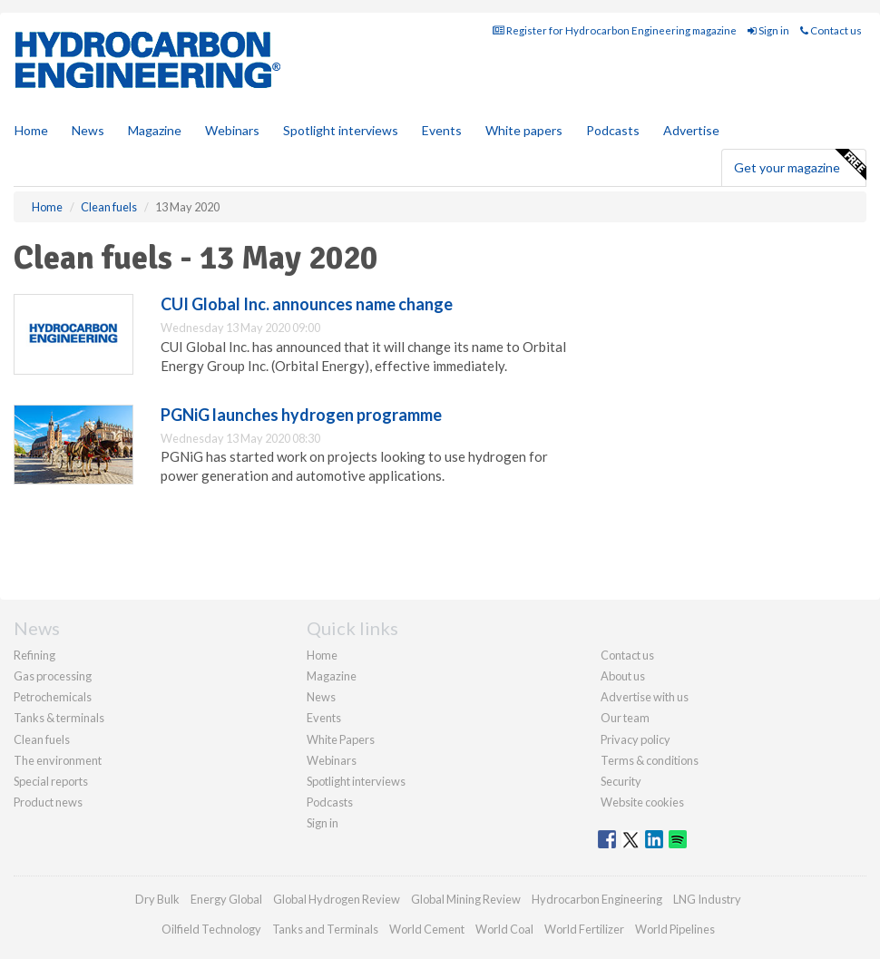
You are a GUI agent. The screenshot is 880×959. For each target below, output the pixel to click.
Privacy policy (635, 739)
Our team (625, 717)
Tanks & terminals (59, 717)
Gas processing (53, 676)
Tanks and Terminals (325, 929)
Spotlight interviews (340, 130)
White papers (523, 130)
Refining (34, 655)
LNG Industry (707, 899)
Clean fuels (42, 739)
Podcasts (613, 130)
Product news (48, 802)
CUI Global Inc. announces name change (307, 304)
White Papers (341, 739)
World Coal (504, 929)
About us (623, 676)
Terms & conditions (650, 760)
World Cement (426, 929)
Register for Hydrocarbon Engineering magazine (615, 30)
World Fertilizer (584, 929)
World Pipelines (675, 929)
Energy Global (226, 899)
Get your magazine (799, 165)
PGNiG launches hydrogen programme (301, 415)
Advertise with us (645, 697)
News (321, 697)
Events (442, 130)
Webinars (232, 130)
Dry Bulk (157, 899)
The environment (58, 760)
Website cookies (642, 802)
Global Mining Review (466, 899)
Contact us (831, 30)
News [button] (88, 130)
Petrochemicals (53, 697)
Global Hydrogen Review (336, 899)
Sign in (768, 30)
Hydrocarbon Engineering (597, 899)
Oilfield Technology (211, 929)
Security (621, 781)
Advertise (691, 130)
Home (31, 130)
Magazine (154, 130)
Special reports (51, 781)
